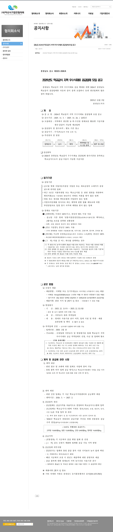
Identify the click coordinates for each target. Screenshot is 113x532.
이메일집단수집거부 (92, 521)
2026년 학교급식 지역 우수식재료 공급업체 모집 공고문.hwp (60, 53)
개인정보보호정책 (79, 521)
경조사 (5, 58)
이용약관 (68, 521)
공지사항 (6, 43)
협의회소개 (50, 521)
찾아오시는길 (60, 521)
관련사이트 (21, 524)
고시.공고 (6, 47)
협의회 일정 (7, 51)
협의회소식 (6, 40)
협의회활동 (6, 54)
